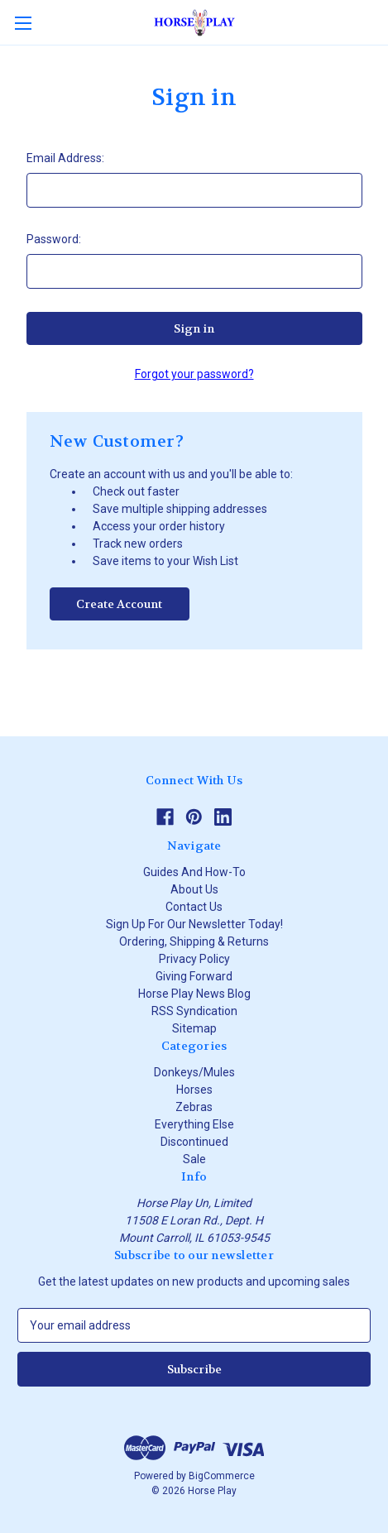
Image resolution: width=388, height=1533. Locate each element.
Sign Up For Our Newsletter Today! (194, 924)
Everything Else (194, 1124)
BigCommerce (222, 1476)
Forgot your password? (194, 374)
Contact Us (194, 906)
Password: (53, 239)
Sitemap (194, 1028)
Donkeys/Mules (194, 1072)
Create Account (119, 603)
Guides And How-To (194, 872)
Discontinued (194, 1141)
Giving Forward (194, 976)
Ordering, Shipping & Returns (194, 941)
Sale (194, 1159)
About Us (194, 889)
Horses (194, 1089)
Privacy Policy (194, 958)
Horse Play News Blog (194, 993)
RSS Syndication (194, 1011)
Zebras (194, 1107)
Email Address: (65, 158)
